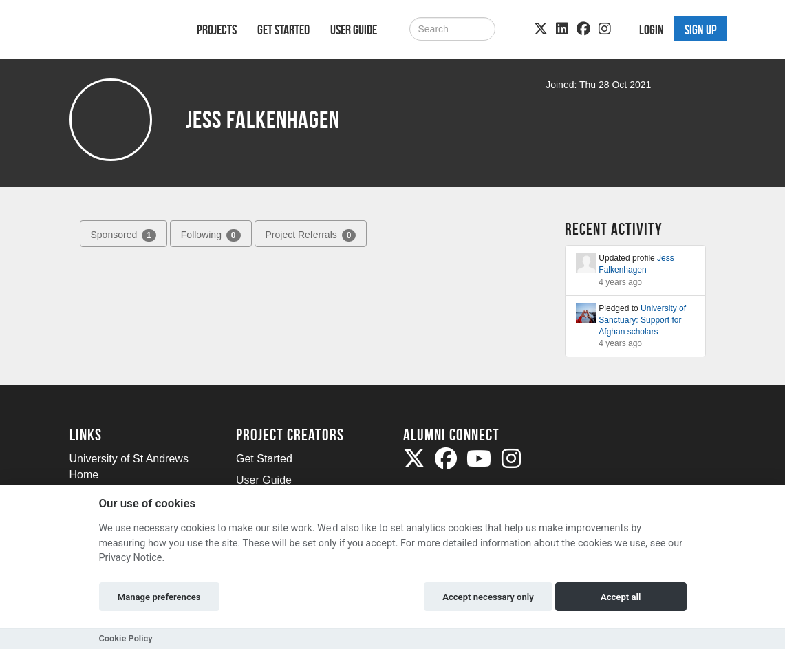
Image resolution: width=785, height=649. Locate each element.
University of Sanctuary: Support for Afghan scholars (642, 320)
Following (211, 235)
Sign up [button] (701, 29)
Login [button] (651, 29)
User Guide (353, 29)
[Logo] (115, 32)
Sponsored (123, 235)
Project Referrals (311, 235)
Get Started (283, 29)
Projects (217, 29)
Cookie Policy (126, 638)
